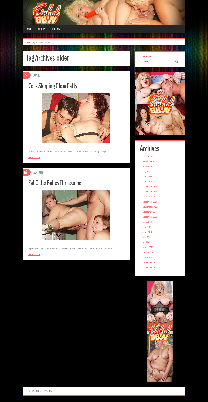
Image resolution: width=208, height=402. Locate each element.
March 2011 (148, 248)
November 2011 (150, 207)
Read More (34, 157)
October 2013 (149, 197)
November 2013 (150, 192)
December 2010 (150, 263)
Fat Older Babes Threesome (57, 183)
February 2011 (149, 253)
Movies (41, 29)
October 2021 (149, 157)
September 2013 (150, 202)
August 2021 (148, 167)
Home (28, 29)
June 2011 (148, 232)
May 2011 (147, 238)
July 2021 (147, 172)
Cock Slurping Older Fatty (54, 86)
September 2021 (150, 162)
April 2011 (147, 243)
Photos (56, 29)
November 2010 (150, 268)
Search (147, 56)
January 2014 (149, 182)
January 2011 (149, 258)
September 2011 (150, 217)
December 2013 (150, 187)
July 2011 (147, 227)
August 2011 (148, 222)
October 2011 (149, 212)
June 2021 (148, 177)
